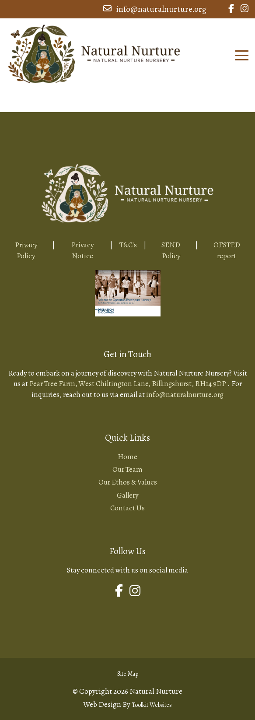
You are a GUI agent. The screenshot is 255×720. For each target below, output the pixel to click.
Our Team (127, 469)
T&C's (128, 245)
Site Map (127, 674)
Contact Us (127, 508)
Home (127, 457)
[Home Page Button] (94, 52)
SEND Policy (170, 250)
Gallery (127, 495)
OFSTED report (226, 250)
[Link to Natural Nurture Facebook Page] (231, 9)
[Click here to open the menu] (241, 55)
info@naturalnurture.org (154, 9)
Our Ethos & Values (127, 482)
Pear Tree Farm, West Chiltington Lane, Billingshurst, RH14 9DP (128, 384)
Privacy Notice (82, 250)
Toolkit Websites (152, 705)
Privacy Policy (26, 250)
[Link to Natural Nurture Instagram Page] (244, 9)
